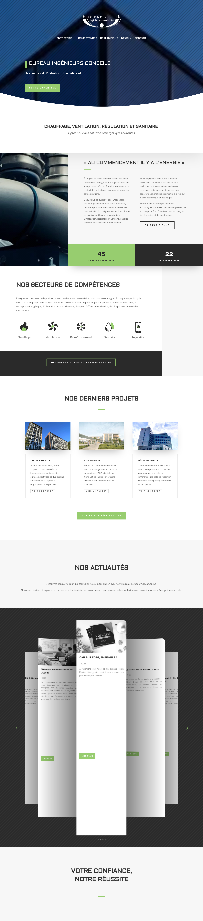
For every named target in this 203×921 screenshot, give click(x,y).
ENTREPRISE (64, 38)
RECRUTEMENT (151, 891)
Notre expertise (42, 88)
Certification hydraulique (27, 659)
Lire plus (47, 693)
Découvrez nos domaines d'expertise (81, 362)
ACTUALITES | (134, 891)
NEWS (125, 38)
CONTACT (140, 38)
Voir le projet (42, 491)
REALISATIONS (109, 38)
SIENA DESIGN (124, 915)
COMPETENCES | (134, 886)
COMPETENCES (87, 38)
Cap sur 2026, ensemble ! (140, 659)
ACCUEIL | (135, 882)
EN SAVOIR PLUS (157, 225)
